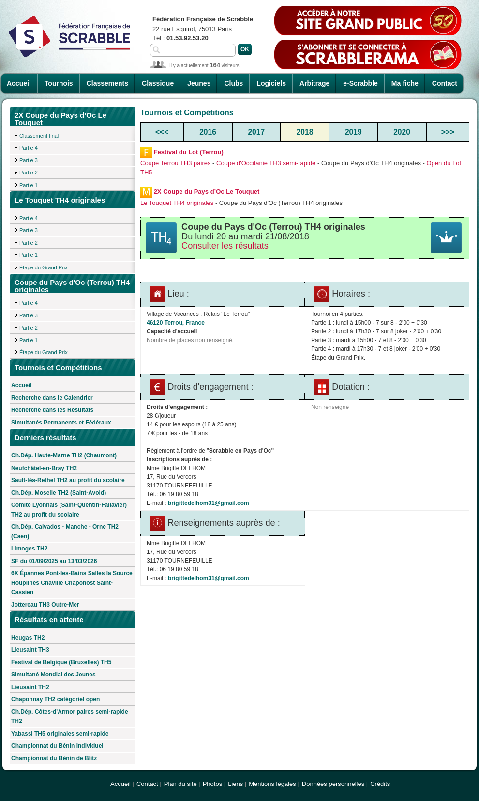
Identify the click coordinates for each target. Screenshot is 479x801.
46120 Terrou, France (176, 322)
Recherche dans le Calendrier (52, 397)
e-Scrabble (360, 83)
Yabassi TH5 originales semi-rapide (59, 733)
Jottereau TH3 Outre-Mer (45, 604)
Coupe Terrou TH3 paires (175, 163)
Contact (444, 83)
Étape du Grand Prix (43, 267)
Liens (235, 783)
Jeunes (198, 83)
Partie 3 (28, 160)
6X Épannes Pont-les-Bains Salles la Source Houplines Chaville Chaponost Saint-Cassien (72, 583)
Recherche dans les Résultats (52, 410)
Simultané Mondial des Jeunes (53, 674)
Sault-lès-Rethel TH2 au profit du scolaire (68, 480)
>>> (447, 132)
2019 (353, 132)
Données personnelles (333, 783)
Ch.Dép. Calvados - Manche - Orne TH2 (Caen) (65, 531)
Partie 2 (28, 172)
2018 (305, 132)
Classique (158, 83)
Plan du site (180, 783)
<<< (161, 132)
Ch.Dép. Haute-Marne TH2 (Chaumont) (64, 455)
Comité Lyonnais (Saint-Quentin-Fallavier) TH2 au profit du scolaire (69, 510)
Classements (107, 83)
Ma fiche (405, 83)
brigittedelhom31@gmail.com (208, 503)
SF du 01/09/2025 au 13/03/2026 (54, 561)
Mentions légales (272, 783)
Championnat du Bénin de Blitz (54, 758)
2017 (256, 132)
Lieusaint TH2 (30, 687)
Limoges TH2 (29, 548)
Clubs (233, 83)
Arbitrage (314, 83)
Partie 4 (28, 148)
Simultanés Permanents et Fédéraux (61, 422)
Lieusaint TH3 (30, 649)
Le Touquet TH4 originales (176, 202)
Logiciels (271, 83)
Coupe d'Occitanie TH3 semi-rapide (265, 163)
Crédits (380, 783)
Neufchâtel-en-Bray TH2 (44, 468)
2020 (401, 132)
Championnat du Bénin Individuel (57, 745)
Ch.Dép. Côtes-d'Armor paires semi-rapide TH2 (69, 716)
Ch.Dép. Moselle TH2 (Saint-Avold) (58, 492)
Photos (212, 783)
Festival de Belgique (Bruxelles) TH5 (61, 662)
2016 (207, 132)
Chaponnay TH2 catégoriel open (55, 699)
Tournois (59, 83)
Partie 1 (28, 185)
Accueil (19, 83)
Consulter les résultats (225, 246)
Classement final (39, 136)
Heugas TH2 (28, 637)
